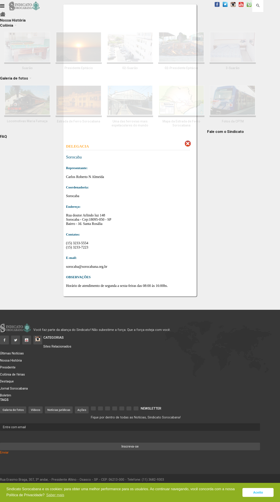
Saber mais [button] (55, 495)
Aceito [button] (258, 492)
